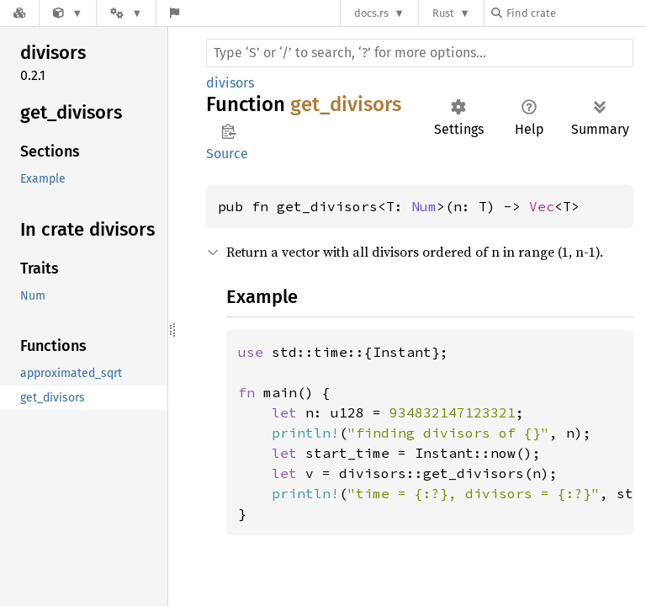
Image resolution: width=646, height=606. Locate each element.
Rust (443, 13)
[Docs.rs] (19, 13)
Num (424, 206)
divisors (230, 83)
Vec (541, 206)
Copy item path (228, 131)
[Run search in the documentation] (419, 53)
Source (227, 154)
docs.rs (371, 13)
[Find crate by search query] (575, 13)
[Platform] (126, 13)
